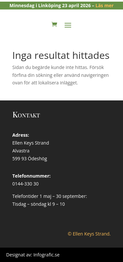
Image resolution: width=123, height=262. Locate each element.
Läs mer (104, 5)
